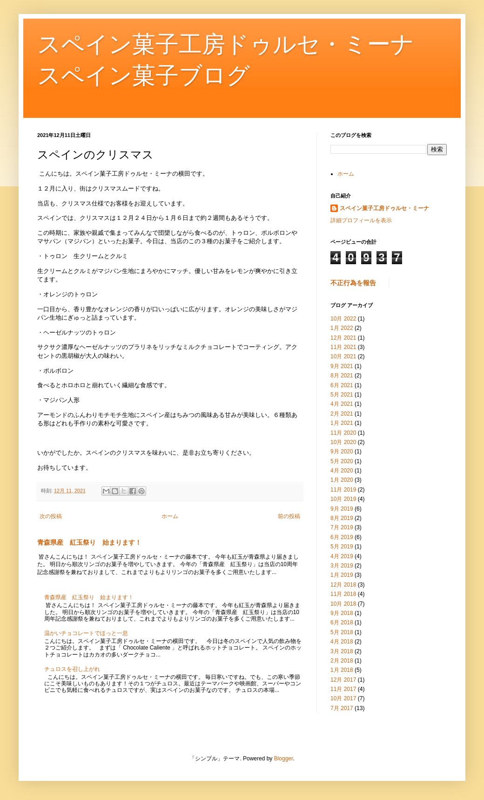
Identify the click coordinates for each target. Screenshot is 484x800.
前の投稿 (289, 516)
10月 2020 (343, 442)
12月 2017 (343, 680)
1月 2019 (341, 575)
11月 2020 (343, 433)
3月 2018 (341, 651)
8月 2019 (341, 518)
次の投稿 (51, 516)
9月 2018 (341, 613)
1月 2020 (341, 480)
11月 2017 (343, 689)
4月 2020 (341, 470)
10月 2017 (343, 698)
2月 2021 (341, 413)
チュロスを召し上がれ (72, 669)
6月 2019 (341, 537)
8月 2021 (341, 375)
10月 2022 (343, 318)
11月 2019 (343, 489)
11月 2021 (343, 347)
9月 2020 (341, 451)
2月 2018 (341, 660)
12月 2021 (343, 338)
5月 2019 (341, 546)
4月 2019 (341, 556)
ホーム (169, 516)
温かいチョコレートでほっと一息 (86, 633)
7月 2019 (341, 527)
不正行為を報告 (353, 283)
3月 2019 (341, 565)
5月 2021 (341, 394)
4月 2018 (341, 641)
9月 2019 (341, 509)
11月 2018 (343, 594)
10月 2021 (343, 356)
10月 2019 (343, 499)
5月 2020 (341, 461)
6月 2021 (341, 385)
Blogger (283, 758)
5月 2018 (341, 632)
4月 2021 (341, 404)
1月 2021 (341, 423)
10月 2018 (343, 604)
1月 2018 (341, 670)
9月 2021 (341, 366)
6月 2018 (341, 622)
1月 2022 (341, 328)
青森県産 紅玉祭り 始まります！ (89, 542)
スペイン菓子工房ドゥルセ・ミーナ (384, 208)
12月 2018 (343, 584)
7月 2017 (341, 708)
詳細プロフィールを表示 (361, 220)
